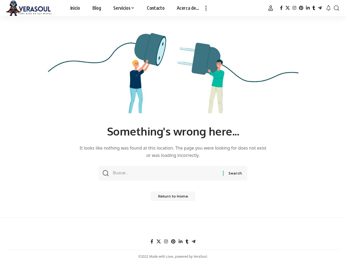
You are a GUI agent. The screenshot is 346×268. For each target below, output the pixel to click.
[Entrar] (270, 8)
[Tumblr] (314, 8)
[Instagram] (294, 8)
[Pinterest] (301, 8)
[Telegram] (320, 8)
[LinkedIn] (308, 8)
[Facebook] (281, 8)
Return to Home (173, 200)
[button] (206, 8)
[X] (287, 8)
